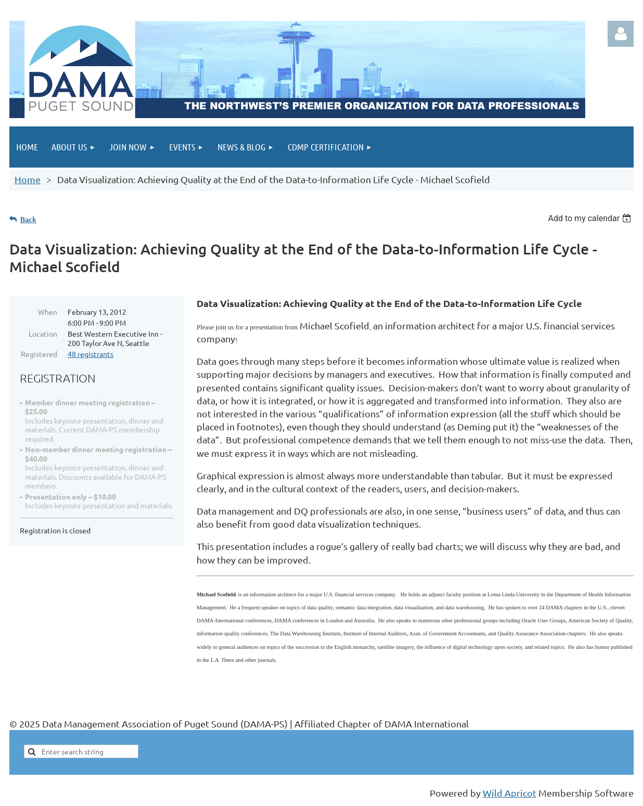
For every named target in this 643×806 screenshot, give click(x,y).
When (47, 311)
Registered (39, 354)
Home (28, 179)
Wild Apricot (509, 792)
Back (28, 219)
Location (43, 333)
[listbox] (591, 218)
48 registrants (90, 354)
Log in (621, 34)
